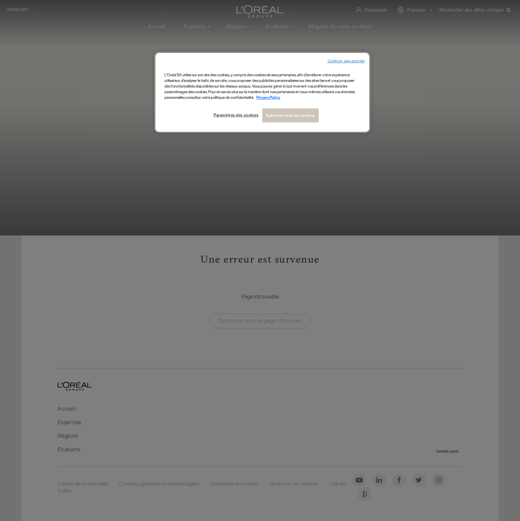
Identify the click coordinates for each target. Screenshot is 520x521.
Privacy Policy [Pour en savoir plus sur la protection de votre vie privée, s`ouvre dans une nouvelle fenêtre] (268, 97)
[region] (262, 92)
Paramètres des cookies (236, 115)
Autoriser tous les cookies (290, 115)
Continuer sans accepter (346, 61)
